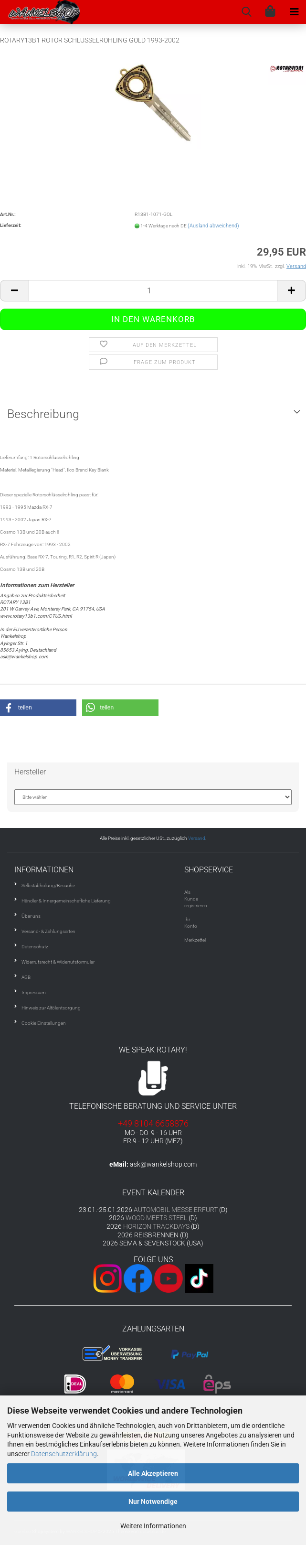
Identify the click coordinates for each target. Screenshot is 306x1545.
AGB (26, 977)
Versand (196, 838)
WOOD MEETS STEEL (156, 1218)
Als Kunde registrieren (195, 899)
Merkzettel (195, 940)
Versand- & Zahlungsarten (48, 931)
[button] (38, 707)
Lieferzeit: (10, 225)
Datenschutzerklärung (64, 1454)
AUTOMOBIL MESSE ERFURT (176, 1209)
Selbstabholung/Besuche (48, 885)
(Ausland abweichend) (213, 226)
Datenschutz (34, 946)
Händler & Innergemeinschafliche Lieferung (66, 900)
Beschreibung (43, 414)
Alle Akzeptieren (153, 1473)
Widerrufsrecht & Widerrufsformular (58, 962)
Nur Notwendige (153, 1501)
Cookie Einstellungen (43, 1023)
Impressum (33, 992)
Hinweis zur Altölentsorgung (51, 1007)
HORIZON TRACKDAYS (156, 1226)
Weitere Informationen (153, 1526)
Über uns (31, 916)
